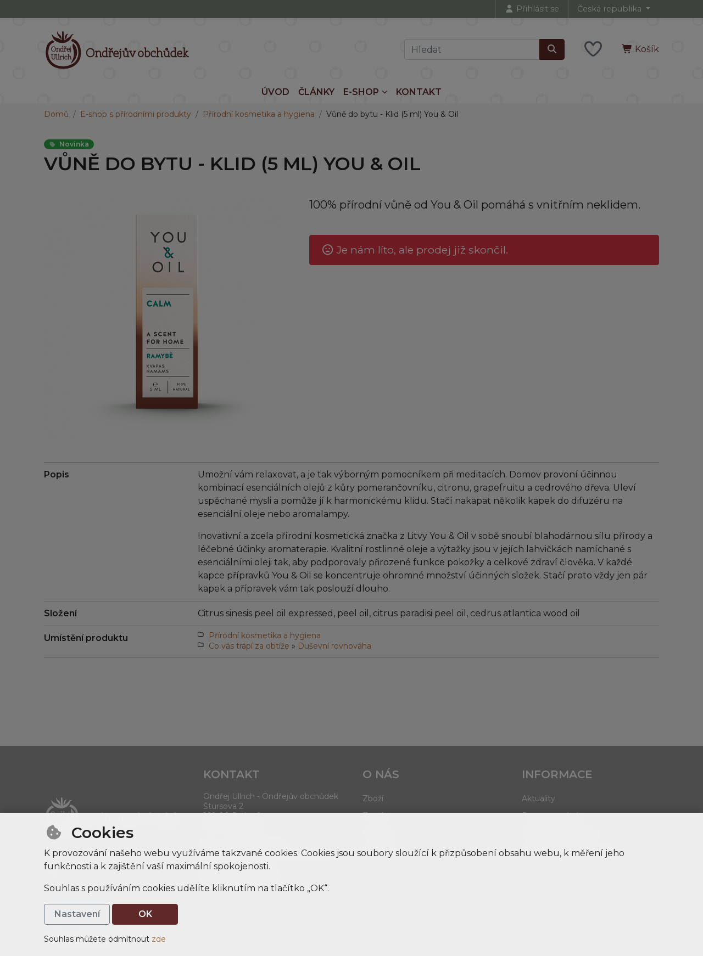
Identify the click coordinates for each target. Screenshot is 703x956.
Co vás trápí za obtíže (249, 646)
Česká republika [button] (610, 9)
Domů (56, 114)
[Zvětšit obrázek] (165, 318)
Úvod (275, 92)
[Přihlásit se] (531, 9)
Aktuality (538, 798)
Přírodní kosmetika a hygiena (259, 114)
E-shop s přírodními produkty (135, 114)
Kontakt (419, 92)
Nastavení (77, 914)
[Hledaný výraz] (471, 49)
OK (145, 914)
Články (316, 92)
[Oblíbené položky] (593, 50)
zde (159, 939)
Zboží (372, 798)
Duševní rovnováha (334, 646)
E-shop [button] (361, 92)
